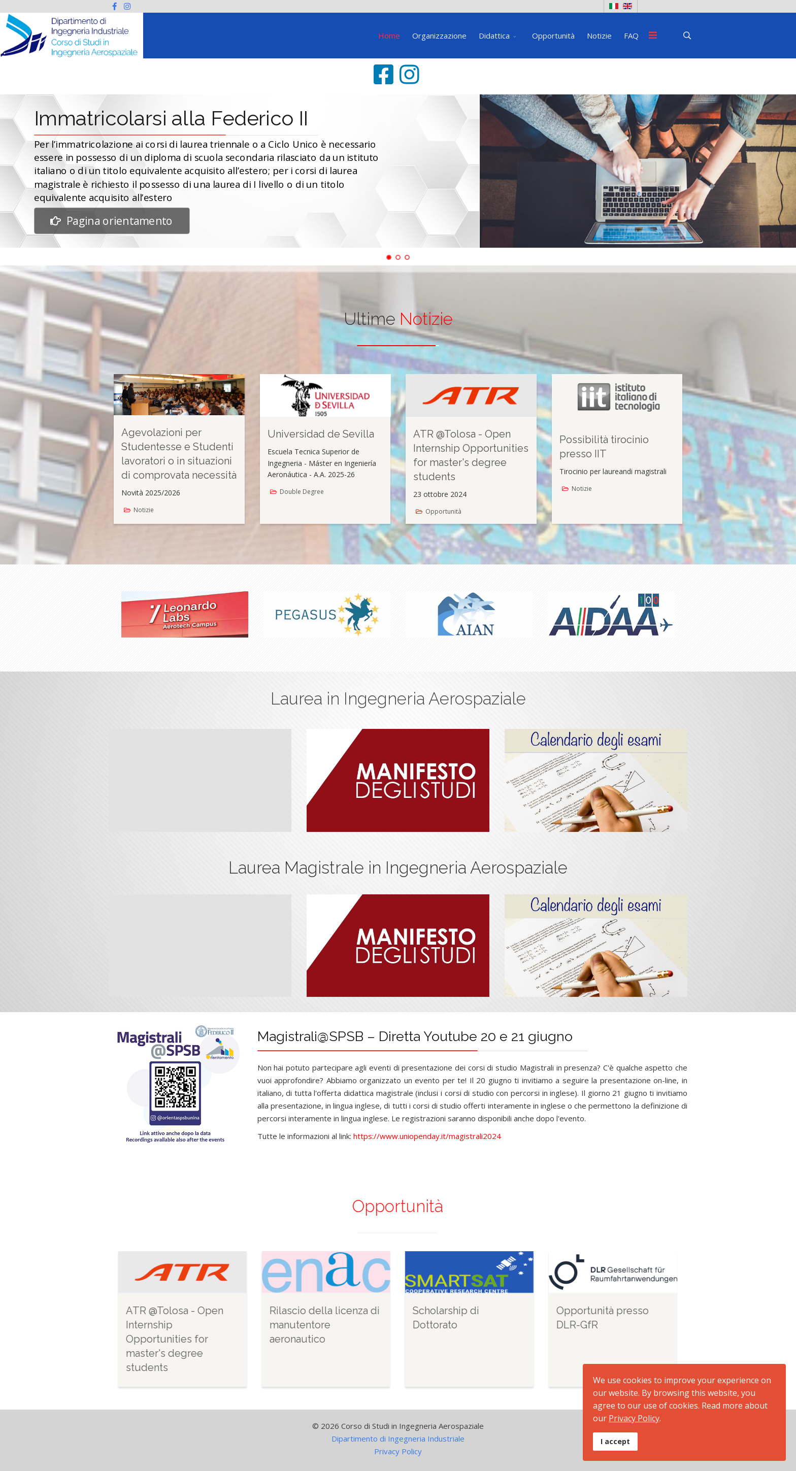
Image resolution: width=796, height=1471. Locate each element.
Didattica (494, 35)
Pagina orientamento (111, 220)
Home (389, 35)
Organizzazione (439, 35)
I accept (615, 1441)
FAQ (631, 35)
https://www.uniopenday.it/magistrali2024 (427, 1136)
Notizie (599, 35)
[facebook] (114, 6)
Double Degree (302, 491)
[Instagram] (127, 6)
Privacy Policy (398, 1451)
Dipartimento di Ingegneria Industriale (398, 1438)
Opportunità (553, 35)
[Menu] (653, 35)
